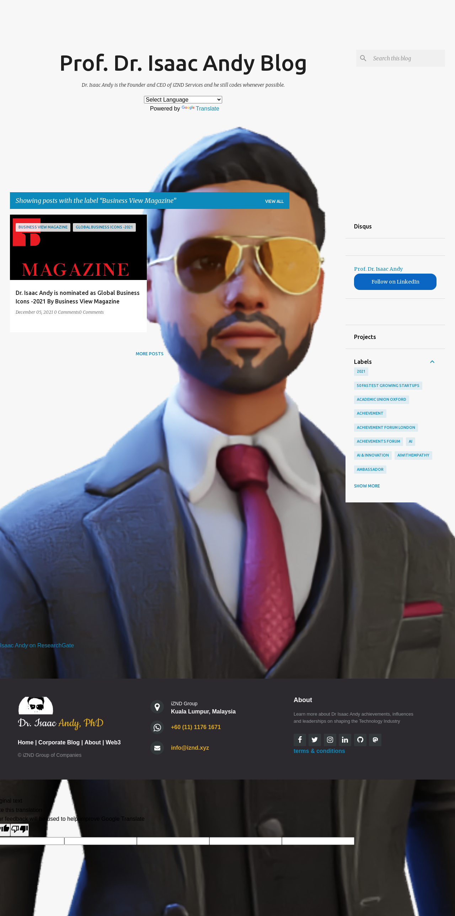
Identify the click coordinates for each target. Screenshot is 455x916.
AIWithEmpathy (413, 455)
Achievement (370, 413)
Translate (200, 109)
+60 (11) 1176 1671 (196, 727)
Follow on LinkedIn (395, 282)
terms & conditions (319, 751)
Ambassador (370, 469)
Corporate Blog (59, 742)
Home (25, 742)
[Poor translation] (19, 830)
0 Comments (66, 312)
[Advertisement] (317, 321)
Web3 (113, 742)
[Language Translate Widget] (183, 99)
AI (410, 441)
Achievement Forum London (386, 427)
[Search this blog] (407, 58)
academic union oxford (381, 399)
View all (274, 201)
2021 (361, 371)
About (93, 742)
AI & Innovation (373, 455)
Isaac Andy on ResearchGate (37, 645)
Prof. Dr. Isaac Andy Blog (183, 62)
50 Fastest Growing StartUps (388, 385)
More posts (150, 353)
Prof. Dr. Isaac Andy (378, 269)
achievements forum (378, 441)
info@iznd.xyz (190, 748)
